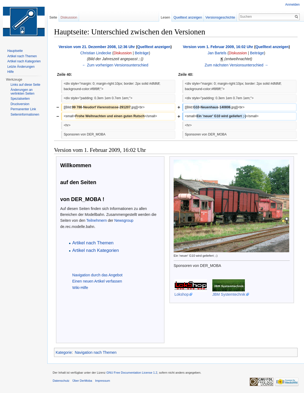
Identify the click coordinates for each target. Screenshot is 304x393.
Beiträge (142, 53)
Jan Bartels (217, 53)
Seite (53, 17)
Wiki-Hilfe (80, 287)
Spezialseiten (20, 99)
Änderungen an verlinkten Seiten (22, 91)
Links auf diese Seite (25, 85)
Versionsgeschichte (220, 17)
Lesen (165, 17)
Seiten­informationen (24, 114)
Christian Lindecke (95, 53)
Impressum (102, 380)
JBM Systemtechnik (228, 294)
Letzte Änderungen (20, 67)
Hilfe (10, 72)
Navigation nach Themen (95, 352)
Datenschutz (61, 380)
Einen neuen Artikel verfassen (97, 281)
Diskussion (122, 53)
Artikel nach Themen (22, 56)
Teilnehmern (96, 220)
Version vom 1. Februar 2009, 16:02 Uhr (218, 47)
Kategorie (64, 352)
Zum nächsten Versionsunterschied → (236, 65)
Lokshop (181, 294)
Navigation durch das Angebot (97, 275)
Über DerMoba (82, 380)
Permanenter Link (23, 109)
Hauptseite (15, 51)
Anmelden (292, 4)
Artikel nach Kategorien (24, 61)
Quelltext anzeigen (154, 47)
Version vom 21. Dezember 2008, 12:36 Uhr (97, 47)
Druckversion (19, 104)
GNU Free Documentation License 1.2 (132, 372)
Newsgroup (123, 220)
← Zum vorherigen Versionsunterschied (115, 65)
